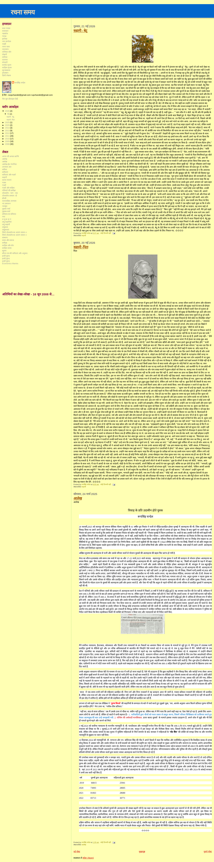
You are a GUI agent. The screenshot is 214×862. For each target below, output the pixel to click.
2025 (7, 122)
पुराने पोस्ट (208, 851)
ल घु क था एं (6, 219)
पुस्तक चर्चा (6, 209)
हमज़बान (5, 73)
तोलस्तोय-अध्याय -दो (9, 196)
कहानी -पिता (80, 247)
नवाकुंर (4, 206)
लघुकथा (5, 227)
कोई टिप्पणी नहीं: (106, 233)
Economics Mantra (10, 263)
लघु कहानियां (7, 222)
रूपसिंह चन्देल (20, 83)
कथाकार (5, 31)
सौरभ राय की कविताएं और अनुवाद (15, 253)
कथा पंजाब (6, 28)
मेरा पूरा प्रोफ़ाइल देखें (10, 99)
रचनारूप (5, 49)
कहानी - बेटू (80, 31)
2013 (7, 130)
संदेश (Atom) (88, 858)
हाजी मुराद (6, 256)
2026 (7, 111)
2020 (7, 125)
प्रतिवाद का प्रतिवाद (9, 214)
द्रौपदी (4, 198)
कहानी (84, 236)
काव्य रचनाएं (6, 180)
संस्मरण (5, 237)
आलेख (77, 498)
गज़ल (4, 182)
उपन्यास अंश (6, 167)
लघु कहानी (6, 224)
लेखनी (4, 54)
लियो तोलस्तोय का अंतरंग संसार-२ (14, 235)
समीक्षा (4, 243)
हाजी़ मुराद (6, 258)
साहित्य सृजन (7, 67)
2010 (7, 139)
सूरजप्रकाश (6, 70)
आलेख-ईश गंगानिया (9, 164)
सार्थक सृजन (6, 65)
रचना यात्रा (6, 46)
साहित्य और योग (8, 245)
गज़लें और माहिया (8, 188)
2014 (7, 128)
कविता (4, 169)
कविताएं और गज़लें (9, 175)
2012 (7, 133)
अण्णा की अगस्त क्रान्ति (10, 156)
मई (8, 114)
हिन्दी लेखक (6, 75)
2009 (7, 141)
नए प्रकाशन (6, 203)
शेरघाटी (5, 62)
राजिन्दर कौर (6, 52)
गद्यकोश (5, 33)
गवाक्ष (4, 36)
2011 (7, 136)
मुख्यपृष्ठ (142, 851)
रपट (3, 217)
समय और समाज (8, 240)
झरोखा (4, 39)
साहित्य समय (6, 248)
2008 (7, 144)
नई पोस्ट (76, 851)
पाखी (4, 44)
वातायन (5, 60)
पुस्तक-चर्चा (6, 211)
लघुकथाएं (5, 230)
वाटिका (4, 57)
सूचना (4, 251)
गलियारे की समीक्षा (9, 190)
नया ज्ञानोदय (6, 41)
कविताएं (5, 172)
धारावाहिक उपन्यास (9, 201)
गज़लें (4, 185)
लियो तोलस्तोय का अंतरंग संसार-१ (14, 232)
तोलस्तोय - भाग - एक (10, 193)
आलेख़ (4, 161)
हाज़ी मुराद (6, 261)
